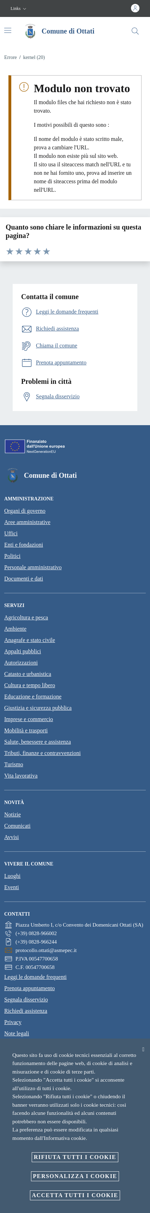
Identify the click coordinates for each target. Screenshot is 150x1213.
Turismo (13, 764)
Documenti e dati (23, 579)
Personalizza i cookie (75, 1176)
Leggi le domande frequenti (35, 977)
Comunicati (17, 826)
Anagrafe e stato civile (29, 640)
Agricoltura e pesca (26, 617)
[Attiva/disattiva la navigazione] (8, 30)
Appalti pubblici (22, 651)
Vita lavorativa (21, 776)
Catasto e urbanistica (27, 674)
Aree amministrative (27, 522)
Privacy (12, 1022)
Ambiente (15, 629)
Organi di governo (24, 511)
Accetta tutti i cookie (75, 1195)
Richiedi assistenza (25, 1011)
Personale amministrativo (33, 567)
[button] (19, 8)
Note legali (16, 1033)
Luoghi (12, 876)
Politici (12, 556)
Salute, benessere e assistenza (37, 742)
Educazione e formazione (33, 697)
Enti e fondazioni (23, 545)
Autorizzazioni (21, 663)
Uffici (11, 533)
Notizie (12, 814)
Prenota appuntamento (29, 988)
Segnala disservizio (26, 1000)
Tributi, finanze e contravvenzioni (42, 753)
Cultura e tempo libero (29, 685)
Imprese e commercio (28, 719)
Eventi (11, 887)
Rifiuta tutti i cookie (75, 1157)
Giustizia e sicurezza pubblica (37, 708)
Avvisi (11, 837)
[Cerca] (135, 31)
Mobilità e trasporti (26, 730)
